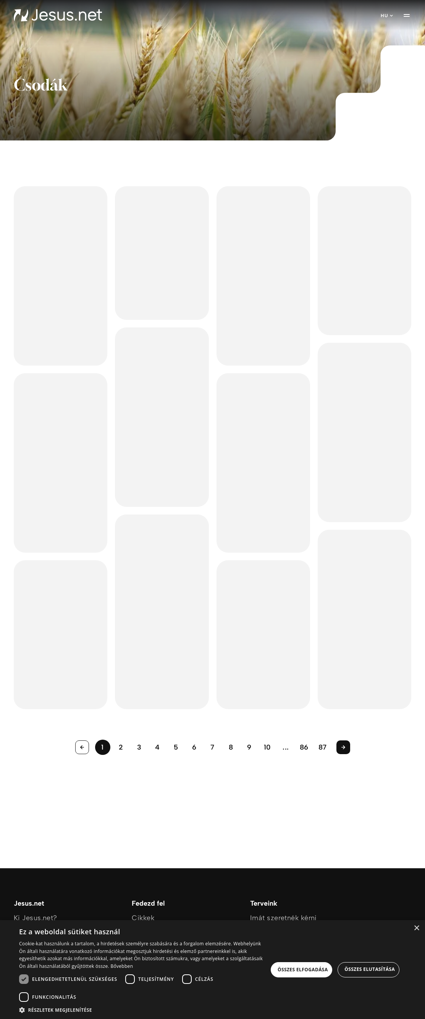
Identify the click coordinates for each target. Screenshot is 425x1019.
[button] (143, 1009)
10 (267, 747)
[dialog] (212, 969)
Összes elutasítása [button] (369, 969)
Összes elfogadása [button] (303, 969)
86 (304, 747)
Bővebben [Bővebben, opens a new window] (121, 966)
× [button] (416, 928)
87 (322, 747)
